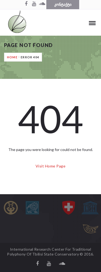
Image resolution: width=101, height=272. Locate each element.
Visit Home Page (50, 166)
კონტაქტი (62, 4)
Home (12, 57)
